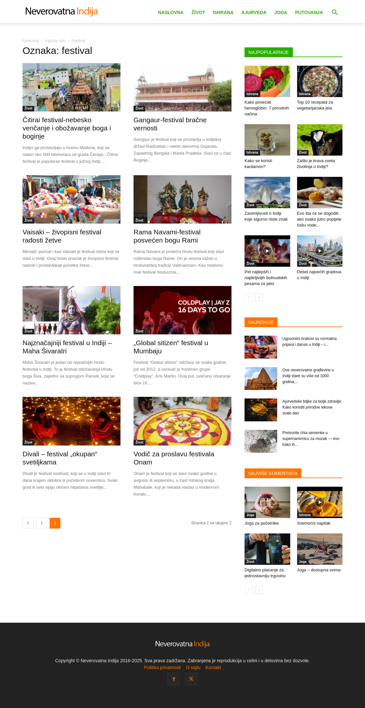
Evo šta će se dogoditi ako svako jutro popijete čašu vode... (319, 219)
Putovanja (309, 12)
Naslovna (171, 12)
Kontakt (213, 667)
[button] (334, 13)
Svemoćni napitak (314, 523)
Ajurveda (253, 12)
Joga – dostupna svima (319, 569)
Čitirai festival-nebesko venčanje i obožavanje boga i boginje (67, 128)
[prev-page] (28, 523)
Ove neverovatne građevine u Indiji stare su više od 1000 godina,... (308, 376)
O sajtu (193, 667)
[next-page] (259, 298)
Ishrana (223, 12)
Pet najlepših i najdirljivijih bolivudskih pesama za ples (266, 277)
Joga (280, 12)
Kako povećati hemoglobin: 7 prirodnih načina (267, 108)
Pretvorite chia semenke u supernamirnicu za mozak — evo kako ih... (311, 438)
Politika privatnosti (162, 667)
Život (198, 12)
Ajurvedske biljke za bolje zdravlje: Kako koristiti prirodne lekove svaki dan (312, 407)
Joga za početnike (262, 523)
